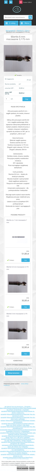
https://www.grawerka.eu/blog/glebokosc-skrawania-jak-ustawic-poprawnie (18, 443)
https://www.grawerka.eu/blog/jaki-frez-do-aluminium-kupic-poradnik (18, 415)
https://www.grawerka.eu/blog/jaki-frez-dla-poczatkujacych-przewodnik (17, 428)
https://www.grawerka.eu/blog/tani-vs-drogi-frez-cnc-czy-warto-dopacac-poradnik (18, 452)
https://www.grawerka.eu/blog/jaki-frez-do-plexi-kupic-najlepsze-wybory (18, 419)
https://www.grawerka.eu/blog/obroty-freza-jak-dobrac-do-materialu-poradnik (17, 446)
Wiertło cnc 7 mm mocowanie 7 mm (17, 221)
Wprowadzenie (10, 30)
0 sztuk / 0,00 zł (27, 2)
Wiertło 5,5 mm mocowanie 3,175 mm (18, 268)
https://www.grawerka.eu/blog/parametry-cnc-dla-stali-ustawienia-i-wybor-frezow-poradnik (18, 440)
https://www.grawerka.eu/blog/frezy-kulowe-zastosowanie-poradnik (18, 422)
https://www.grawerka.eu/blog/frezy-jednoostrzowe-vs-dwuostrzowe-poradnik (17, 459)
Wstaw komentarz (13, 373)
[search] (30, 17)
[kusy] (7, 99)
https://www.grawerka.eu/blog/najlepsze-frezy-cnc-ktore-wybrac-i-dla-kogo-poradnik (18, 425)
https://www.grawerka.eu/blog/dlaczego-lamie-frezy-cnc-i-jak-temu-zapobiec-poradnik (17, 437)
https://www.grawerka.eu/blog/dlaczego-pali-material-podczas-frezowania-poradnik (19, 434)
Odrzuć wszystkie (22, 468)
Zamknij (31, 468)
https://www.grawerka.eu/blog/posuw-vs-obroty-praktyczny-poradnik (18, 412)
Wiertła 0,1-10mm (23, 30)
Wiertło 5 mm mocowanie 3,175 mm (17, 314)
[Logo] (17, 9)
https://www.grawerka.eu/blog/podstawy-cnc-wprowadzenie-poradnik (17, 449)
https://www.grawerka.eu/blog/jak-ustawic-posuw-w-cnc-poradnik (19, 456)
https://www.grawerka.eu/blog (13, 408)
